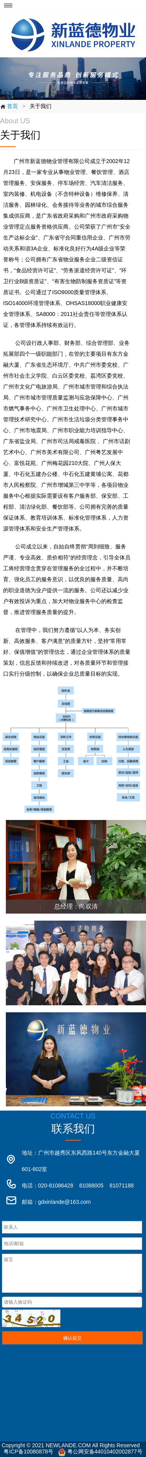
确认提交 (72, 1338)
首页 (9, 106)
